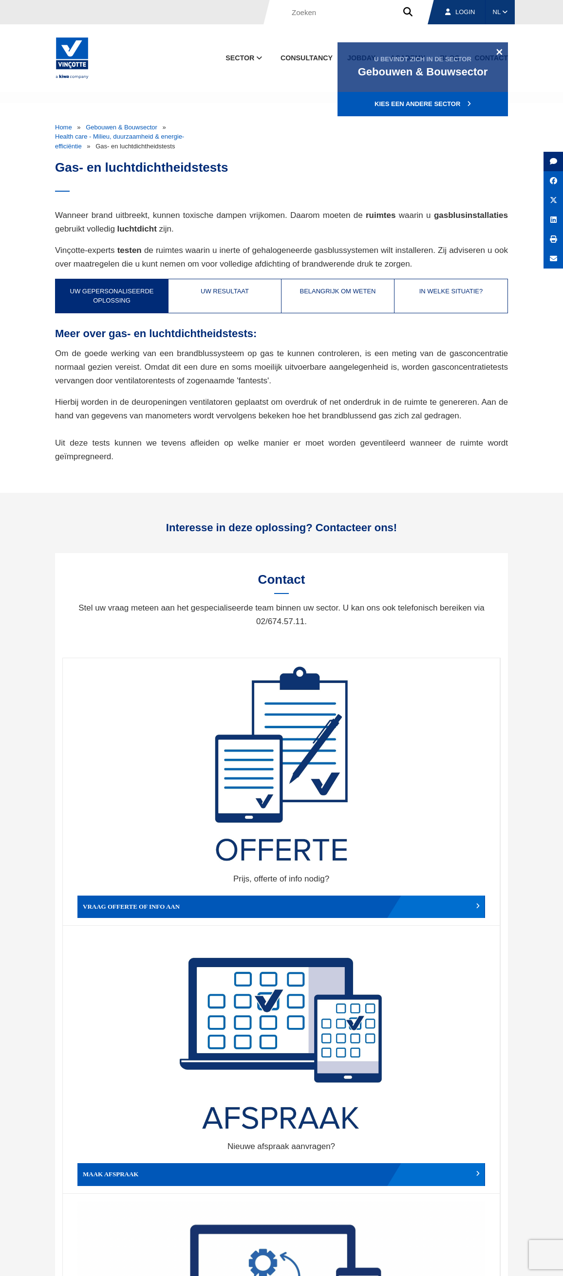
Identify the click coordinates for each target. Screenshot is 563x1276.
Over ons (324, 1214)
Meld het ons (336, 931)
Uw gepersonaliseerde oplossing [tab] (112, 296)
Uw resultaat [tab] (225, 291)
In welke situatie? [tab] (451, 291)
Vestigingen (385, 1214)
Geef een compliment (118, 931)
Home (63, 127)
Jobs (441, 1214)
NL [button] (500, 12)
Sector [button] (244, 58)
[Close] (499, 51)
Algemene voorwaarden (249, 1259)
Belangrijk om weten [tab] (337, 291)
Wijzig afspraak (336, 785)
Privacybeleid (483, 1259)
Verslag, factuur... (446, 785)
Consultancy (307, 58)
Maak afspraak (227, 785)
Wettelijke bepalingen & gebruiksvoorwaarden (352, 1259)
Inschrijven (441, 1106)
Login (460, 12)
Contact (490, 1214)
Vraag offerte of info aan (119, 785)
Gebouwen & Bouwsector (121, 127)
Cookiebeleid (440, 1259)
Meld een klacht (227, 931)
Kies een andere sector (423, 104)
